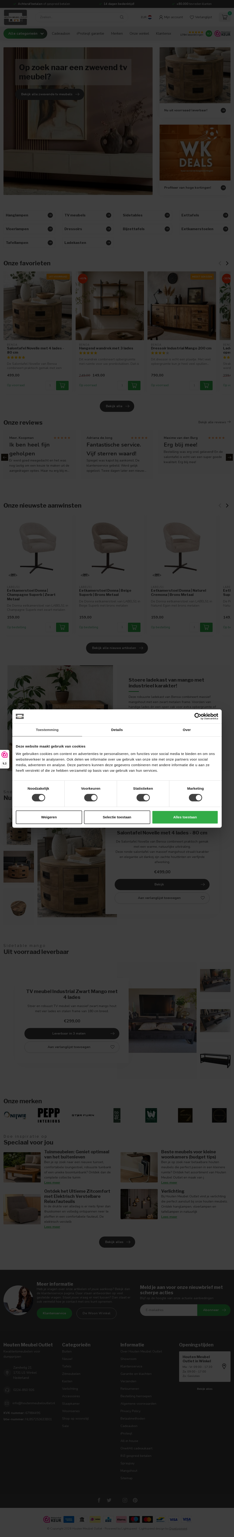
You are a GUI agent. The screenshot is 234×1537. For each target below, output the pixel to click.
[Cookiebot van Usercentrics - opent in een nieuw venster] (197, 716)
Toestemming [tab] (47, 730)
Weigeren (49, 817)
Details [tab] (117, 730)
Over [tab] (187, 730)
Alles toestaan (185, 817)
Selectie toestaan (117, 817)
